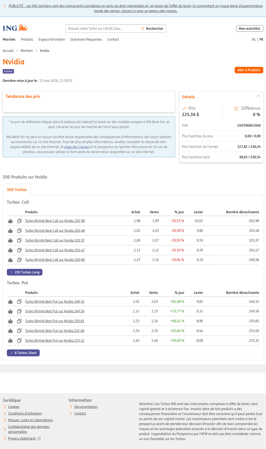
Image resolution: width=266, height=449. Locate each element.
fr (261, 39)
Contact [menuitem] (113, 39)
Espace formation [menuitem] (52, 39)
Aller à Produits (248, 70)
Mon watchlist (249, 28)
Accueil (8, 51)
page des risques (76, 147)
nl (254, 39)
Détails (221, 96)
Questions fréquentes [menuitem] (86, 39)
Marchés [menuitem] (9, 39)
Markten (27, 51)
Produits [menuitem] (27, 39)
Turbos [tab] (17, 189)
